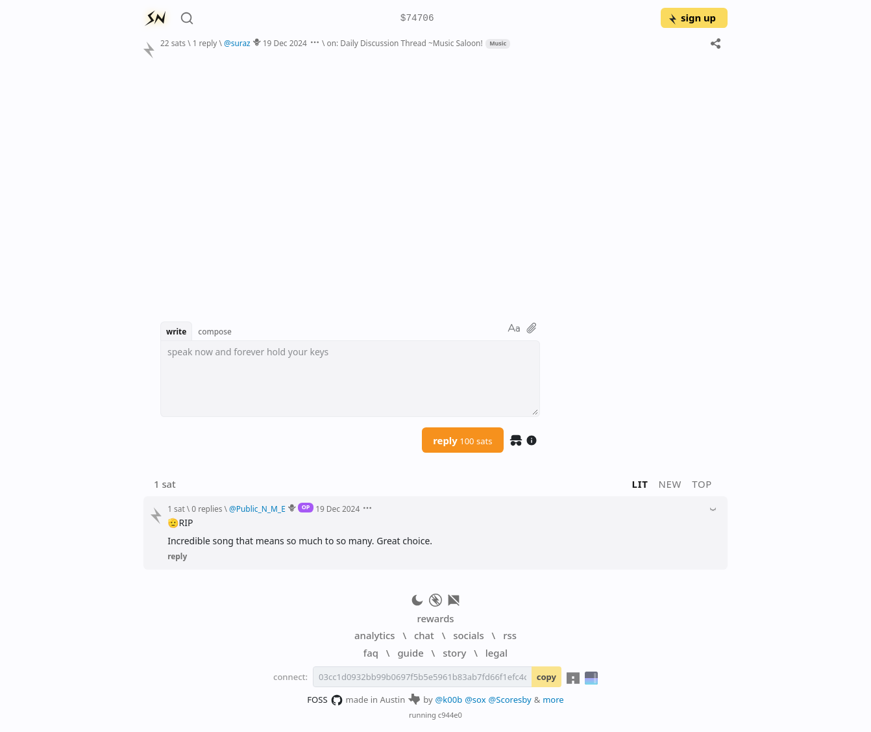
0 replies (206, 508)
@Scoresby (510, 699)
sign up (691, 17)
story (454, 652)
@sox (475, 699)
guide (410, 652)
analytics (374, 635)
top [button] (702, 483)
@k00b (449, 699)
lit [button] (640, 483)
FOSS (325, 700)
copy (546, 677)
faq (370, 652)
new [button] (670, 483)
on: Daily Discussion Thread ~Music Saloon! (404, 43)
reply (462, 440)
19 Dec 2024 (285, 43)
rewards (435, 618)
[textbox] (350, 378)
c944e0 (450, 715)
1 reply (205, 43)
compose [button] (215, 331)
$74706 (417, 18)
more (553, 699)
